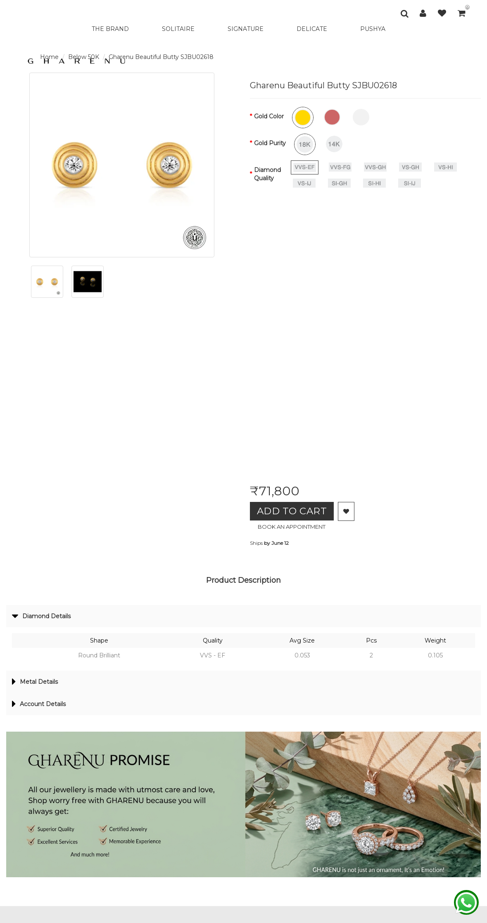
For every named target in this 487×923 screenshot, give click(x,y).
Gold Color (269, 116)
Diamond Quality (267, 174)
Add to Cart (295, 511)
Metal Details (37, 683)
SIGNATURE (246, 29)
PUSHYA (372, 29)
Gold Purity (270, 143)
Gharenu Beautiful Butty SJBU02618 (161, 57)
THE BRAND (110, 29)
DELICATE (312, 29)
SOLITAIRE (178, 29)
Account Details (41, 707)
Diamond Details (43, 617)
